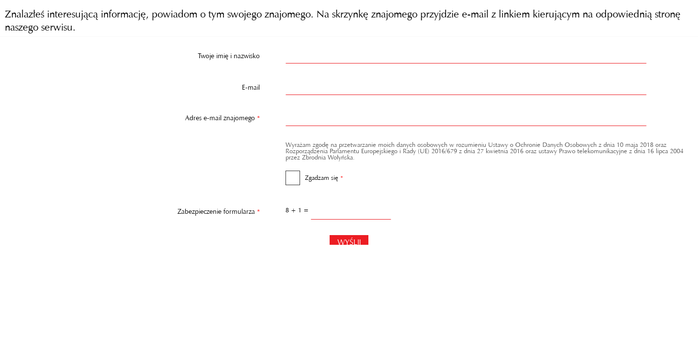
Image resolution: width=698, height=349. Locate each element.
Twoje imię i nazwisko (229, 53)
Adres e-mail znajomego (133, 116)
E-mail (251, 85)
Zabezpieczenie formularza (133, 209)
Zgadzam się (314, 174)
